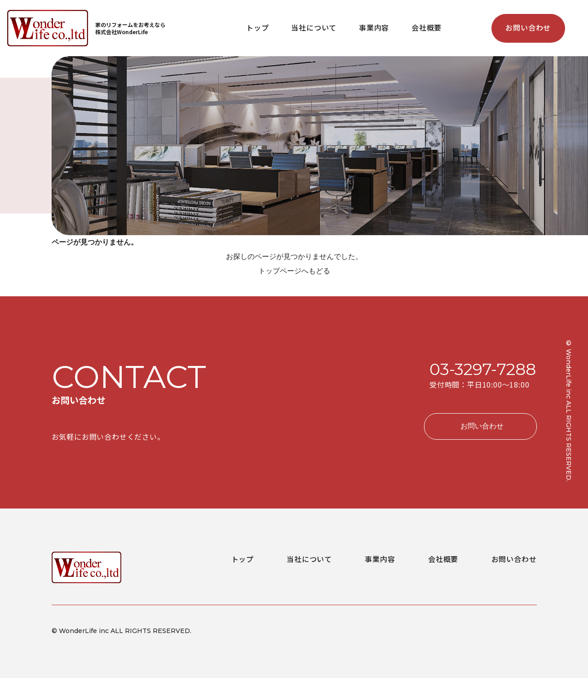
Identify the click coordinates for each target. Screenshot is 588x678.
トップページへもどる (294, 271)
